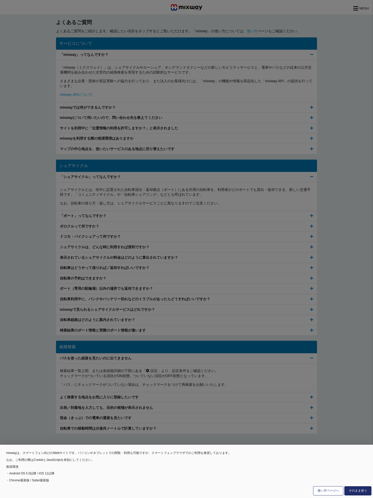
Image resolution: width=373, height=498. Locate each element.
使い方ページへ (328, 490)
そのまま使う (358, 490)
